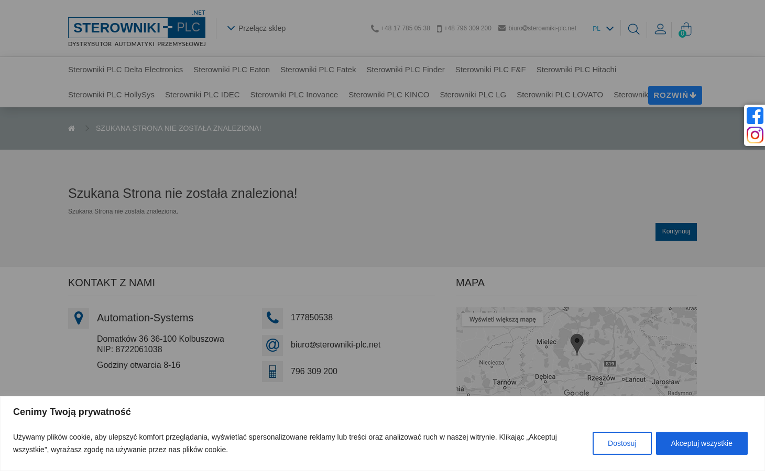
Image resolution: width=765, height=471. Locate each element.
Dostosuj (622, 443)
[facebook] (755, 115)
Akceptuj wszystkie (702, 443)
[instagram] (755, 135)
